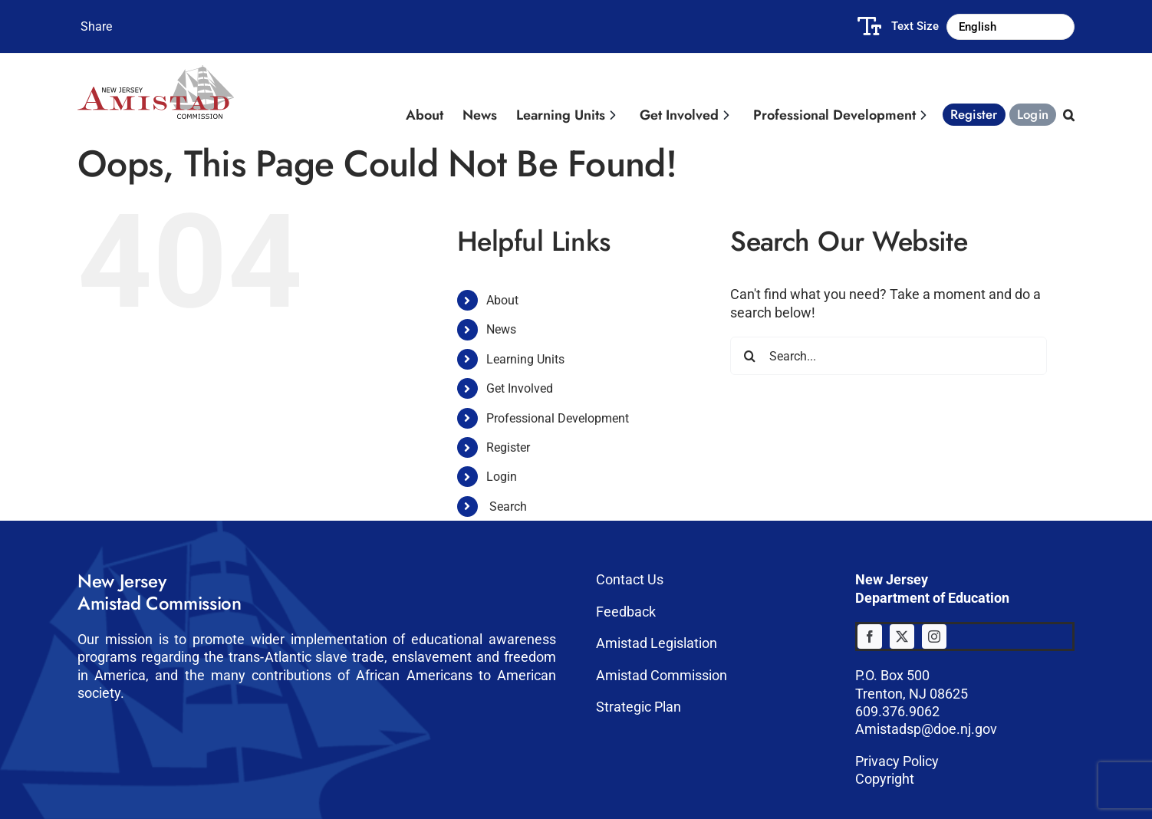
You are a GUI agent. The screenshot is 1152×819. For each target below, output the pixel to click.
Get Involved (519, 388)
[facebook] (869, 636)
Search (508, 506)
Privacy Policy (897, 761)
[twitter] (902, 636)
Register (508, 447)
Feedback (626, 612)
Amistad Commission (661, 675)
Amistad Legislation (656, 643)
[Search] (749, 356)
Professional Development (557, 418)
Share (96, 26)
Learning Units (525, 359)
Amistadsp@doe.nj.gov (926, 729)
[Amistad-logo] (155, 72)
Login (501, 476)
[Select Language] (1010, 27)
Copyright (884, 779)
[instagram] (934, 636)
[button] (1067, 111)
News (501, 329)
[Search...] (888, 356)
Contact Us (629, 579)
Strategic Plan (638, 707)
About (502, 300)
